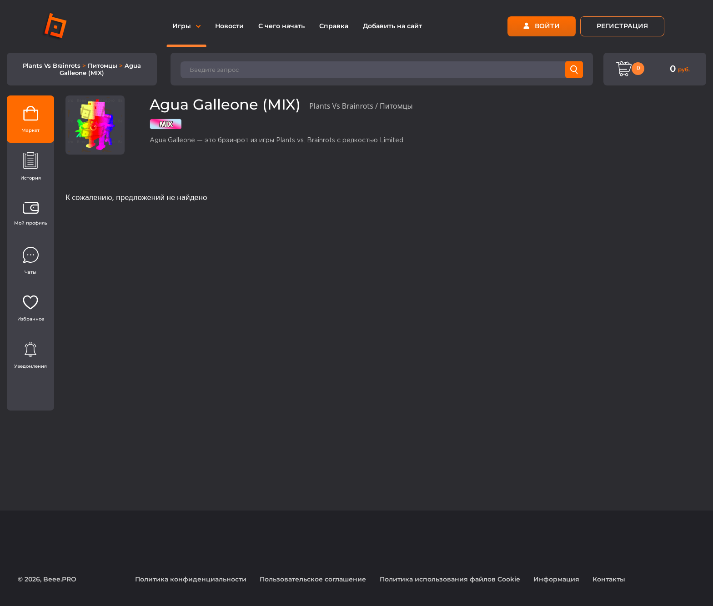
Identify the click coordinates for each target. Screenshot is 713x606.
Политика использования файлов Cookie (450, 579)
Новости (229, 26)
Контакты (608, 579)
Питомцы (103, 65)
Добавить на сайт (392, 26)
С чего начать (281, 26)
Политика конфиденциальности (190, 579)
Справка (333, 26)
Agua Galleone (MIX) (100, 69)
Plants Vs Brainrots (52, 65)
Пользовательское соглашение (313, 579)
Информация (556, 579)
